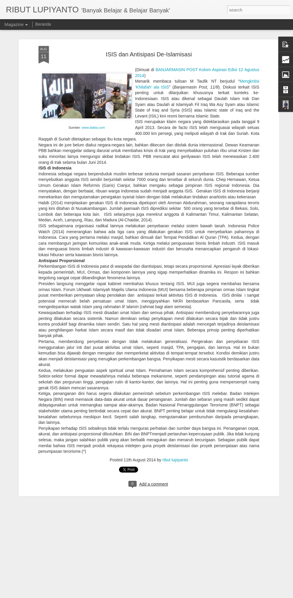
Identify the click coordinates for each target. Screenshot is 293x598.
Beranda (43, 24)
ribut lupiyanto (175, 439)
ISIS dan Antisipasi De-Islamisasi (149, 34)
